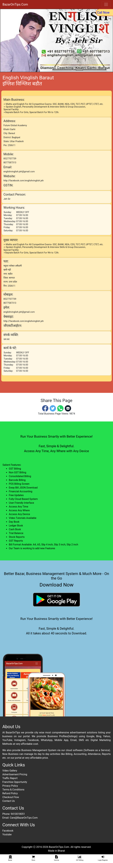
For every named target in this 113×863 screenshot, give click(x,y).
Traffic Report (9, 778)
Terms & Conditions (13, 789)
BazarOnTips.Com (15, 4)
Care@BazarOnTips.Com (24, 817)
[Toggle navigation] (106, 4)
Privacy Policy (10, 785)
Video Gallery (9, 770)
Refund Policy (10, 793)
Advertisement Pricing (14, 774)
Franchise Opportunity (14, 781)
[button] (8, 40)
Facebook (7, 830)
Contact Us (8, 800)
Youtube (7, 834)
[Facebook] (45, 408)
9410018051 (18, 813)
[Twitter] (53, 408)
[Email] (68, 408)
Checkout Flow (10, 797)
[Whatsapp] (60, 408)
